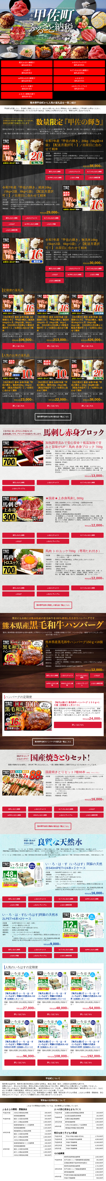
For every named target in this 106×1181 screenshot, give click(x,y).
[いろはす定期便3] (86, 974)
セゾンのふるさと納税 (94, 156)
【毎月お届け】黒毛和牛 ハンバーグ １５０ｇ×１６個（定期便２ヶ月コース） (77, 687)
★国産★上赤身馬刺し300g (64, 482)
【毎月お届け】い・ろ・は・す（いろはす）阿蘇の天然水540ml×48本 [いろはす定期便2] (51, 980)
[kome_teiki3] (87, 298)
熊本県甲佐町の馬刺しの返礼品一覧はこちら (53, 589)
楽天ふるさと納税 (54, 156)
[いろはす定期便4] (19, 1022)
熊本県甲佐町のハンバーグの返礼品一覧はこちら (53, 726)
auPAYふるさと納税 (52, 668)
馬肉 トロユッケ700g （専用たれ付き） (73, 535)
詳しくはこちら (18, 330)
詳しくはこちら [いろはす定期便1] (20, 998)
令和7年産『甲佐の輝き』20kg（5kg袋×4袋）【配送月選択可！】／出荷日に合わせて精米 (74, 129)
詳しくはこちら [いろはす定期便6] (86, 1047)
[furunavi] (39, 71)
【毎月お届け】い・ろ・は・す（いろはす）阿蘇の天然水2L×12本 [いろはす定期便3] (85, 980)
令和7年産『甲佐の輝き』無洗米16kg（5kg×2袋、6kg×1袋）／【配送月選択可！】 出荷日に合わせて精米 (72, 228)
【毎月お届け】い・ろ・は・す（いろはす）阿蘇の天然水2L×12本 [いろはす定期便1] (19, 980)
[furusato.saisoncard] (92, 63)
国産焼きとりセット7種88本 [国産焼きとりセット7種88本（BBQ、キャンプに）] (72, 756)
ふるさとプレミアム (18, 473)
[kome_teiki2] (53, 298)
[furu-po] (66, 63)
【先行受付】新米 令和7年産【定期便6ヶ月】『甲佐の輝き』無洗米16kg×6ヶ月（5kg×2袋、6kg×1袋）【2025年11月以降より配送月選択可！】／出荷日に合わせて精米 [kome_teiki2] (53, 308)
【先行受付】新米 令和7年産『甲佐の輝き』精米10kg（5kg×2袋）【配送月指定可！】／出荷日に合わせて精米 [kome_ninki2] (52, 370)
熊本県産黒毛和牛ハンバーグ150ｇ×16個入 (74, 628)
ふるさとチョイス (74, 156)
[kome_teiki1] (18, 298)
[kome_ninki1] (18, 363)
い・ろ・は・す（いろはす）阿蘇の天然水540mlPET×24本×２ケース (73, 850)
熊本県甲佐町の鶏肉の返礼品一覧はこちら (53, 810)
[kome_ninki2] (53, 363)
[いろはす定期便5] (52, 1022)
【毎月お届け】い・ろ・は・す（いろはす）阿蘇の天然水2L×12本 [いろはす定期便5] (52, 1028)
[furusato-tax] (39, 63)
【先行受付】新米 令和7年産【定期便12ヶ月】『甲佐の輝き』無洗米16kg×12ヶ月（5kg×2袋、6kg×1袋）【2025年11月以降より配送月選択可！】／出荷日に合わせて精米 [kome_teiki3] (87, 308)
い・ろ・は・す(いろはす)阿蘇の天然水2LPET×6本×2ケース (30, 901)
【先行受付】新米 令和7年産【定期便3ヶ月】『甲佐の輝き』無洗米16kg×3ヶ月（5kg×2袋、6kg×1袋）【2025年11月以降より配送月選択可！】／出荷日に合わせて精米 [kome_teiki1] (18, 308)
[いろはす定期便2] (52, 974)
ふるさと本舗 (74, 162)
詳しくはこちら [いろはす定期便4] (20, 1047)
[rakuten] (13, 63)
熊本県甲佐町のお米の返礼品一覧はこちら (53, 401)
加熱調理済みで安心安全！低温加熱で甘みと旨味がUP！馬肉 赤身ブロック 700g (73, 429)
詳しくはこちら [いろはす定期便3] (86, 998)
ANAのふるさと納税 (67, 668)
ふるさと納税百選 (94, 162)
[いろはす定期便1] (19, 974)
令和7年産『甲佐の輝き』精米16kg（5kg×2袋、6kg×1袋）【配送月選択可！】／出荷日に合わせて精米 (28, 175)
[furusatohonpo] (66, 71)
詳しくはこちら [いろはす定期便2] (53, 998)
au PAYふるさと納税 (54, 162)
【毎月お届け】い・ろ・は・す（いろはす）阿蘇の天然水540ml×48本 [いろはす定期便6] (85, 1028)
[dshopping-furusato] (13, 79)
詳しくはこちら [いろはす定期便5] (53, 1047)
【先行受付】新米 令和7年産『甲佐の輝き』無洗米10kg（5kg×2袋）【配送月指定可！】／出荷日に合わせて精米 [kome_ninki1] (17, 370)
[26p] (92, 71)
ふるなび (11, 208)
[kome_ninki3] (87, 363)
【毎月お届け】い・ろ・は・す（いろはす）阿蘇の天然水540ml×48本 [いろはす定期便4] (18, 1028)
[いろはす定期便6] (86, 1022)
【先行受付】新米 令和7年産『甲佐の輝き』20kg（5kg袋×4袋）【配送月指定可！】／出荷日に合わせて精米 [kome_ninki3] (86, 370)
